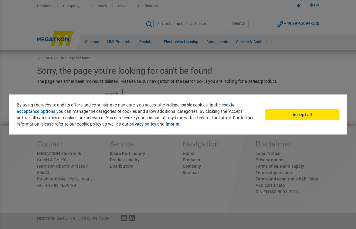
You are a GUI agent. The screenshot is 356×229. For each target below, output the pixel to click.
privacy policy (142, 124)
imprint (173, 124)
